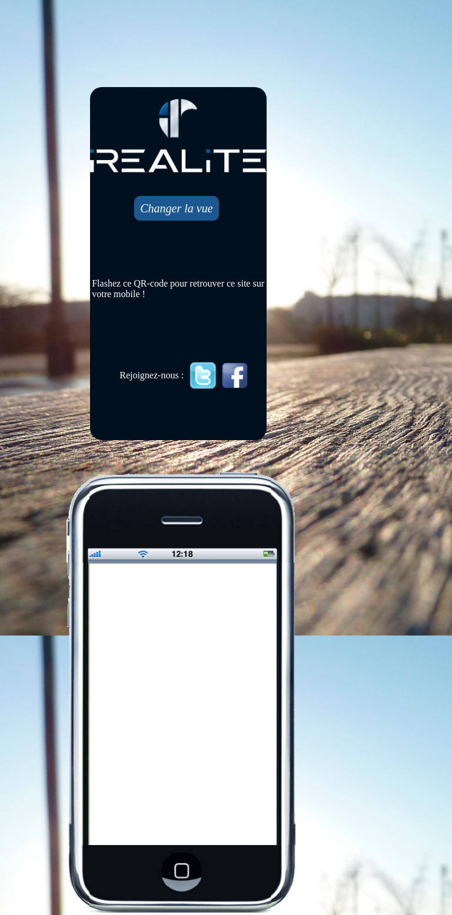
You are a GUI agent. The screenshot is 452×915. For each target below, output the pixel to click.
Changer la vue (176, 208)
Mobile (183, 705)
